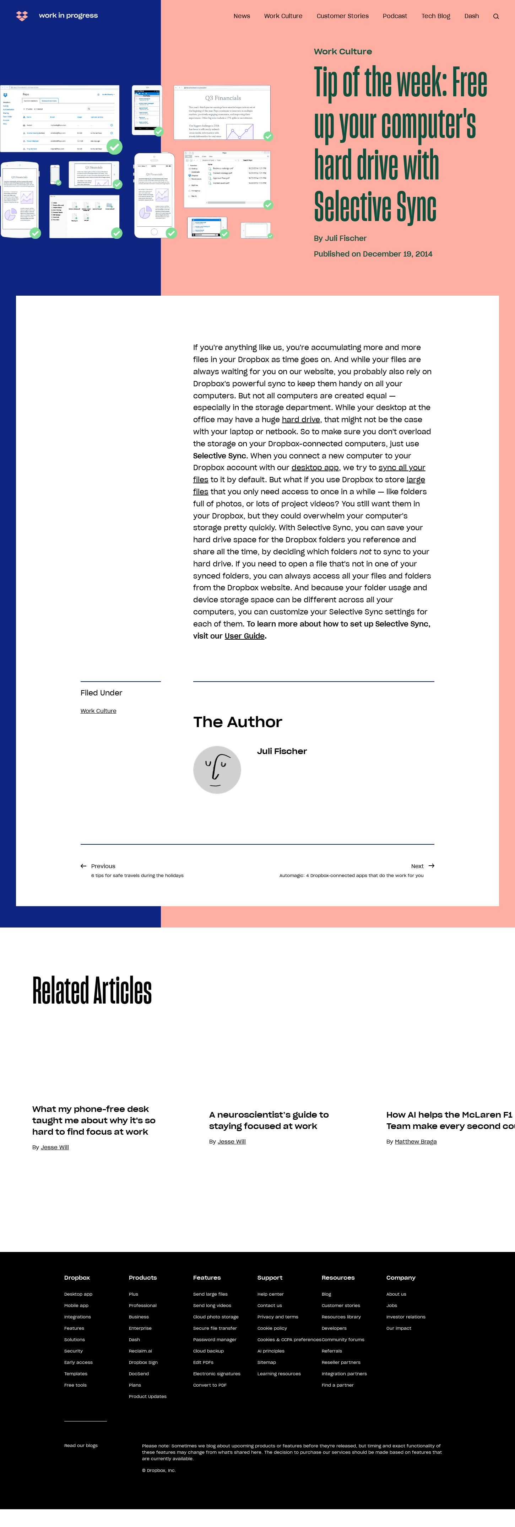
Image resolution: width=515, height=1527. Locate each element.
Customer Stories (343, 16)
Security (73, 1368)
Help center (271, 1311)
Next (352, 870)
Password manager (215, 1357)
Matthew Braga (416, 1219)
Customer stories (341, 1323)
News (242, 16)
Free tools (75, 1402)
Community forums (343, 1357)
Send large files (210, 1311)
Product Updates (148, 1414)
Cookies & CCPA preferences (289, 1357)
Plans (135, 1402)
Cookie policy (272, 1346)
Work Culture (283, 16)
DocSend (139, 1391)
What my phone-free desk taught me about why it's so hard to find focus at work (94, 1170)
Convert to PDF (210, 1402)
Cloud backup (208, 1368)
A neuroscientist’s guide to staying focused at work (269, 1197)
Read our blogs (81, 1463)
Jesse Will (232, 1219)
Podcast (395, 16)
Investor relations (405, 1334)
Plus (133, 1311)
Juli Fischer (346, 238)
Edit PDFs (203, 1380)
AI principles (271, 1368)
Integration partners (344, 1391)
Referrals (332, 1368)
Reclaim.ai (140, 1368)
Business (139, 1334)
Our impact (398, 1346)
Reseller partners (341, 1380)
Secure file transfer (215, 1346)
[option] (88, 1128)
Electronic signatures (216, 1391)
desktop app (315, 467)
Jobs (391, 1323)
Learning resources (279, 1391)
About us (396, 1311)
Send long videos (212, 1323)
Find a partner (338, 1402)
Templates (75, 1391)
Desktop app (78, 1311)
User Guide (245, 636)
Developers (334, 1346)
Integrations (77, 1334)
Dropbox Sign (143, 1380)
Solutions (74, 1357)
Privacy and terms (278, 1334)
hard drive (301, 419)
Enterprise (140, 1346)
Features (74, 1346)
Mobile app (76, 1323)
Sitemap (267, 1380)
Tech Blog (436, 16)
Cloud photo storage (216, 1334)
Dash (472, 16)
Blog (326, 1311)
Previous (137, 870)
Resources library (341, 1334)
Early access (78, 1380)
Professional (143, 1323)
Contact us (270, 1323)
